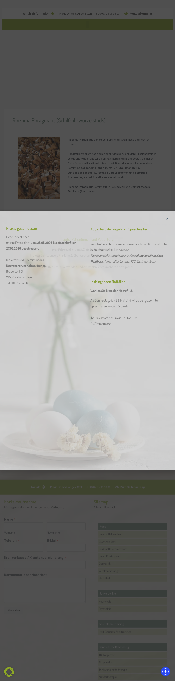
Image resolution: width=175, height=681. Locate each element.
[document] (87, 340)
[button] (9, 672)
